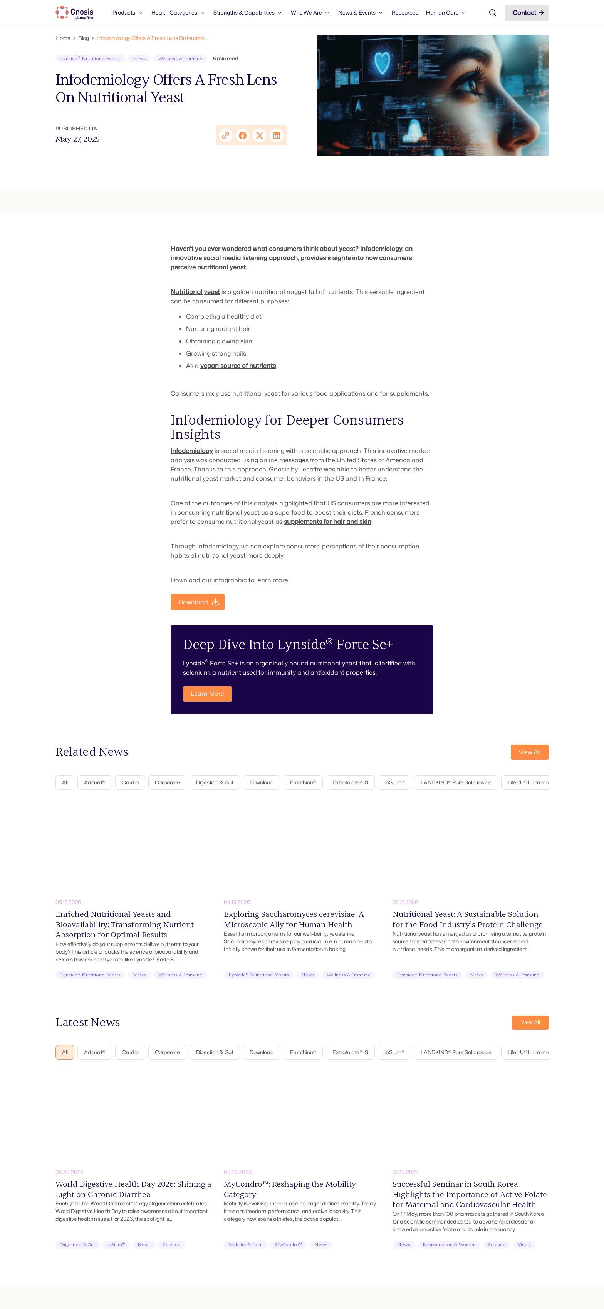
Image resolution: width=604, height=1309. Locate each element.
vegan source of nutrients (238, 365)
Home (62, 38)
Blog (83, 38)
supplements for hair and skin (327, 521)
